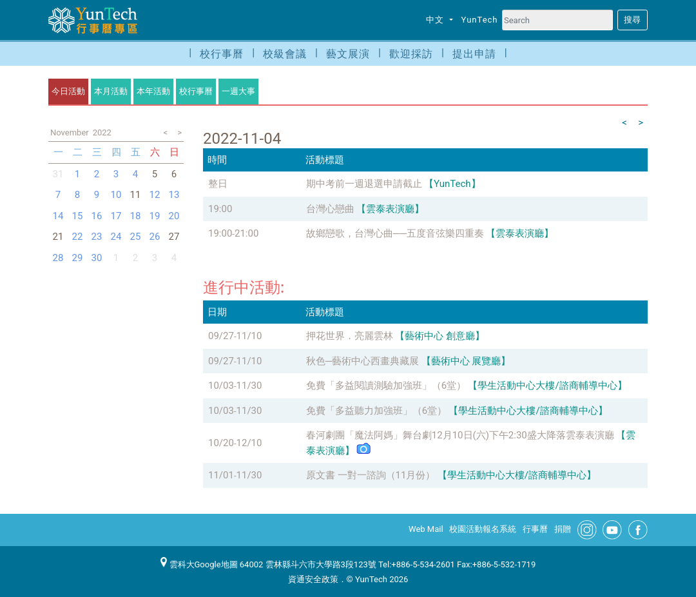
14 (58, 216)
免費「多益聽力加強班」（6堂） (376, 410)
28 (58, 258)
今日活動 (68, 91)
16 (97, 216)
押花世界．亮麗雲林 (349, 336)
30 (97, 258)
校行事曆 (222, 54)
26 (155, 236)
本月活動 (111, 91)
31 (58, 174)
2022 (102, 132)
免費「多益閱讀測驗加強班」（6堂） (386, 385)
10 (116, 195)
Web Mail (426, 529)
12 (155, 195)
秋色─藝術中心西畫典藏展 (363, 361)
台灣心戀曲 (330, 209)
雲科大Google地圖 (199, 564)
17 (116, 216)
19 (155, 216)
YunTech (479, 19)
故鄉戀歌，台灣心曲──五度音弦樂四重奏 (395, 233)
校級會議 (285, 54)
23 (97, 236)
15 (77, 216)
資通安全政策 (313, 579)
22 (77, 236)
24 (116, 236)
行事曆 (535, 529)
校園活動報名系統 (482, 529)
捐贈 (562, 529)
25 (135, 236)
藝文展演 (348, 54)
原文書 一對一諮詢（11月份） (371, 475)
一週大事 (238, 91)
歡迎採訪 (411, 54)
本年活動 (153, 91)
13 (174, 195)
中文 (436, 19)
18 (135, 216)
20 (174, 216)
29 (77, 258)
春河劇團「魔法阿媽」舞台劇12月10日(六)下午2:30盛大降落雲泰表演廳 (460, 435)
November (69, 132)
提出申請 (474, 54)
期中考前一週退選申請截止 (364, 184)
